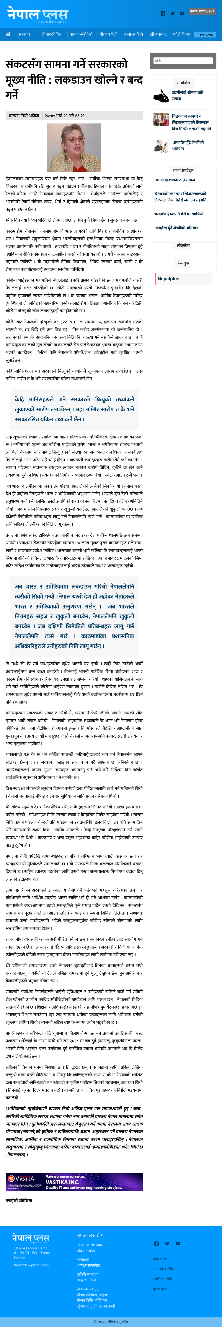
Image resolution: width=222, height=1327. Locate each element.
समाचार (24, 34)
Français (205, 34)
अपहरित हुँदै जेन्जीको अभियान (188, 145)
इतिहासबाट (158, 34)
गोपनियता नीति (162, 1279)
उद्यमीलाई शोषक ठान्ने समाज (187, 95)
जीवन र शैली (108, 34)
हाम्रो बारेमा (160, 1259)
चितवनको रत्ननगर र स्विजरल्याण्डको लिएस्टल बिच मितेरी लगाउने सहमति (191, 122)
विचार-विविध (51, 34)
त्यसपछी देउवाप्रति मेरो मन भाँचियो (178, 214)
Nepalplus (168, 279)
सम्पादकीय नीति (163, 1269)
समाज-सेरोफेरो (81, 34)
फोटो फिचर (181, 34)
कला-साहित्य (133, 34)
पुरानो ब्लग (159, 1289)
